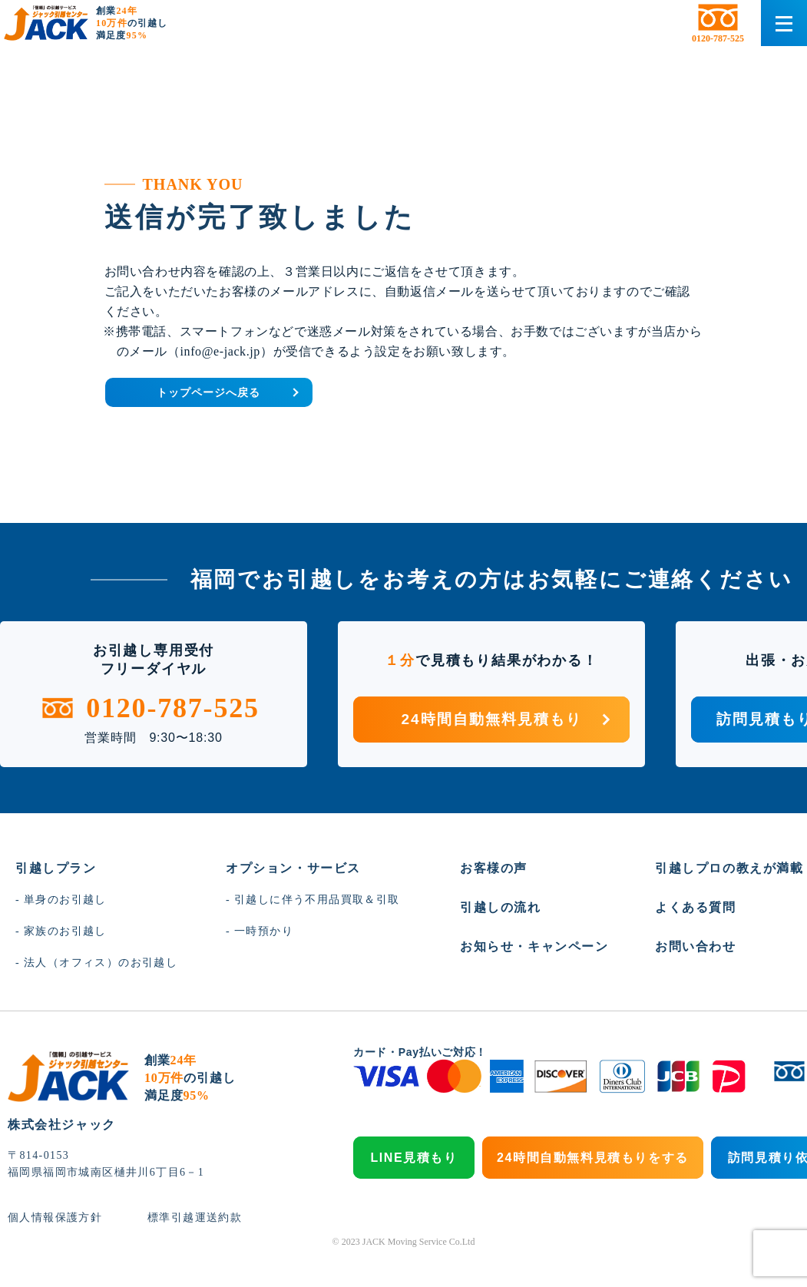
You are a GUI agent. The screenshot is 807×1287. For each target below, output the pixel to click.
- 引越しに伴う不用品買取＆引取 (312, 935)
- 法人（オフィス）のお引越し (96, 998)
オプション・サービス (293, 904)
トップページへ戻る (284, 419)
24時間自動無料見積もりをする (593, 1193)
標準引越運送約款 (194, 1253)
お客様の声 (494, 904)
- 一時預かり (259, 967)
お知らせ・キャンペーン (533, 982)
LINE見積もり (413, 1193)
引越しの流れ (500, 943)
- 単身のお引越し (61, 935)
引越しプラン (56, 904)
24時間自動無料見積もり (506, 755)
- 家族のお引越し (61, 967)
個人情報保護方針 (54, 1253)
